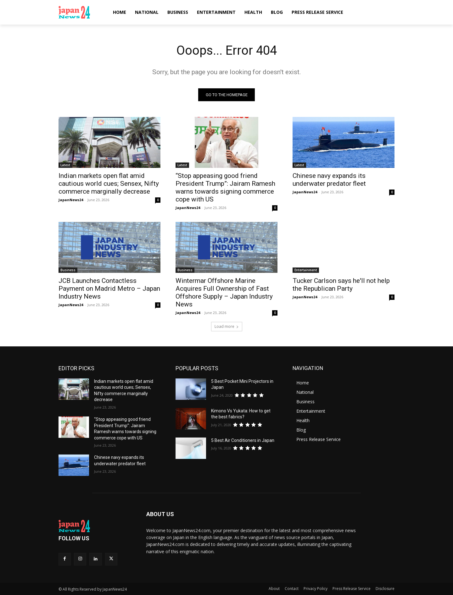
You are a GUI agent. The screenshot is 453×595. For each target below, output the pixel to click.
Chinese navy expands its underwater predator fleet (329, 179)
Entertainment (305, 270)
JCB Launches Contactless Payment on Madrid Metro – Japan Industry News (109, 288)
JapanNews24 (71, 199)
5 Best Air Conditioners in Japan (242, 440)
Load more (227, 326)
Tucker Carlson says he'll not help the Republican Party (341, 284)
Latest (65, 165)
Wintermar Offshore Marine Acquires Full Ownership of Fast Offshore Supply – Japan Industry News (224, 292)
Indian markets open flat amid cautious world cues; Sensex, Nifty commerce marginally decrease (109, 183)
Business (68, 270)
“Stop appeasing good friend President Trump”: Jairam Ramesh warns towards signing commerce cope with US (225, 187)
